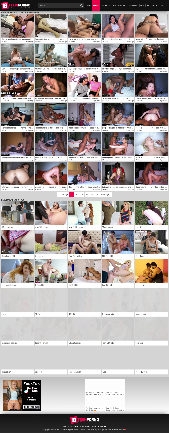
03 (82, 195)
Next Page (106, 194)
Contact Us (67, 427)
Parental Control (99, 427)
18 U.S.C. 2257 (85, 427)
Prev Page (63, 194)
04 (87, 195)
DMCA (76, 427)
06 (97, 195)
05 (92, 195)
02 (77, 195)
